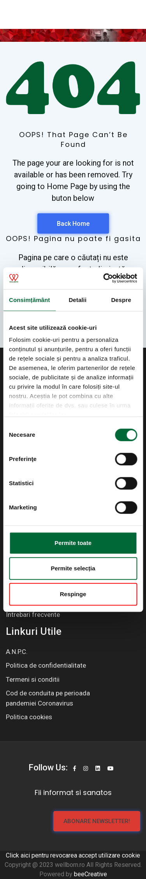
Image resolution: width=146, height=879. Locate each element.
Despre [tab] (121, 300)
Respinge (73, 594)
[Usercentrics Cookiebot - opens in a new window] (104, 278)
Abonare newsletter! (96, 821)
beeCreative (90, 874)
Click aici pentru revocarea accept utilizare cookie (73, 855)
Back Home (73, 223)
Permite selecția (73, 568)
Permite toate (73, 543)
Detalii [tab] (77, 300)
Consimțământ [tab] (29, 300)
